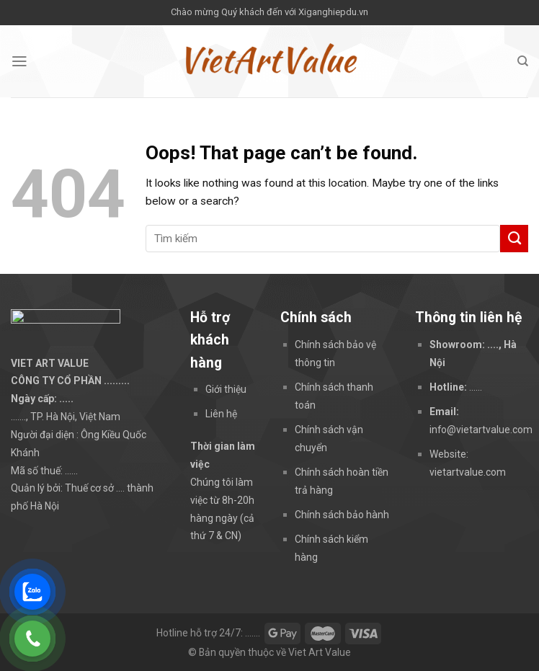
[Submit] (514, 238)
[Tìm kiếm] (522, 61)
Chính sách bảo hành (342, 514)
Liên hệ (221, 413)
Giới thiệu (225, 389)
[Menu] (19, 61)
